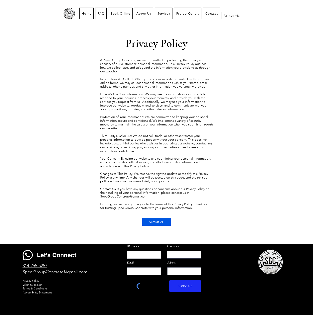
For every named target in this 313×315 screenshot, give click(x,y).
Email (130, 262)
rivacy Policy (31, 280)
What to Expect (33, 284)
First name (133, 246)
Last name (173, 246)
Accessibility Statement (37, 292)
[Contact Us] (156, 222)
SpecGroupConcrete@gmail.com (124, 196)
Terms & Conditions (35, 288)
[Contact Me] (185, 286)
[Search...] (236, 16)
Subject (171, 262)
